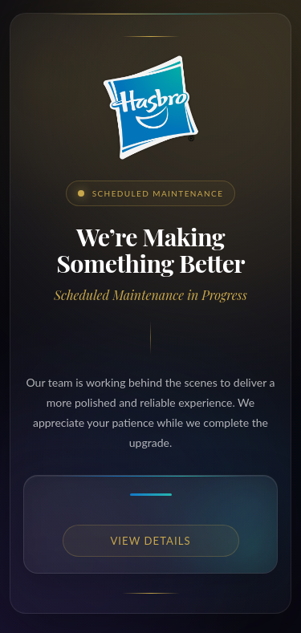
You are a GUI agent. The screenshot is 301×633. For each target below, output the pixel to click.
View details (150, 540)
